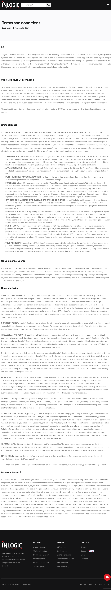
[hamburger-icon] (108, 4)
